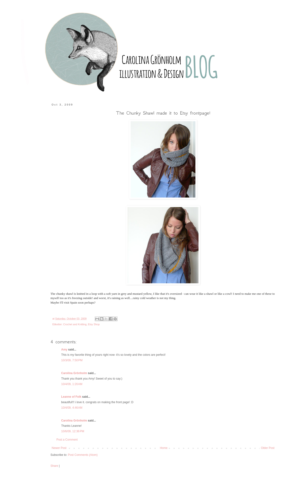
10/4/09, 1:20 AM (71, 384)
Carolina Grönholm (74, 373)
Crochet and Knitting (75, 324)
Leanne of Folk (71, 396)
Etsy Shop (93, 324)
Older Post (267, 448)
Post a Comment (67, 439)
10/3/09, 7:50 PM (72, 360)
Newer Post (59, 448)
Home (164, 448)
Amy (64, 349)
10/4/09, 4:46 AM (71, 407)
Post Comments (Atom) (83, 455)
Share (54, 466)
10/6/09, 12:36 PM (72, 431)
